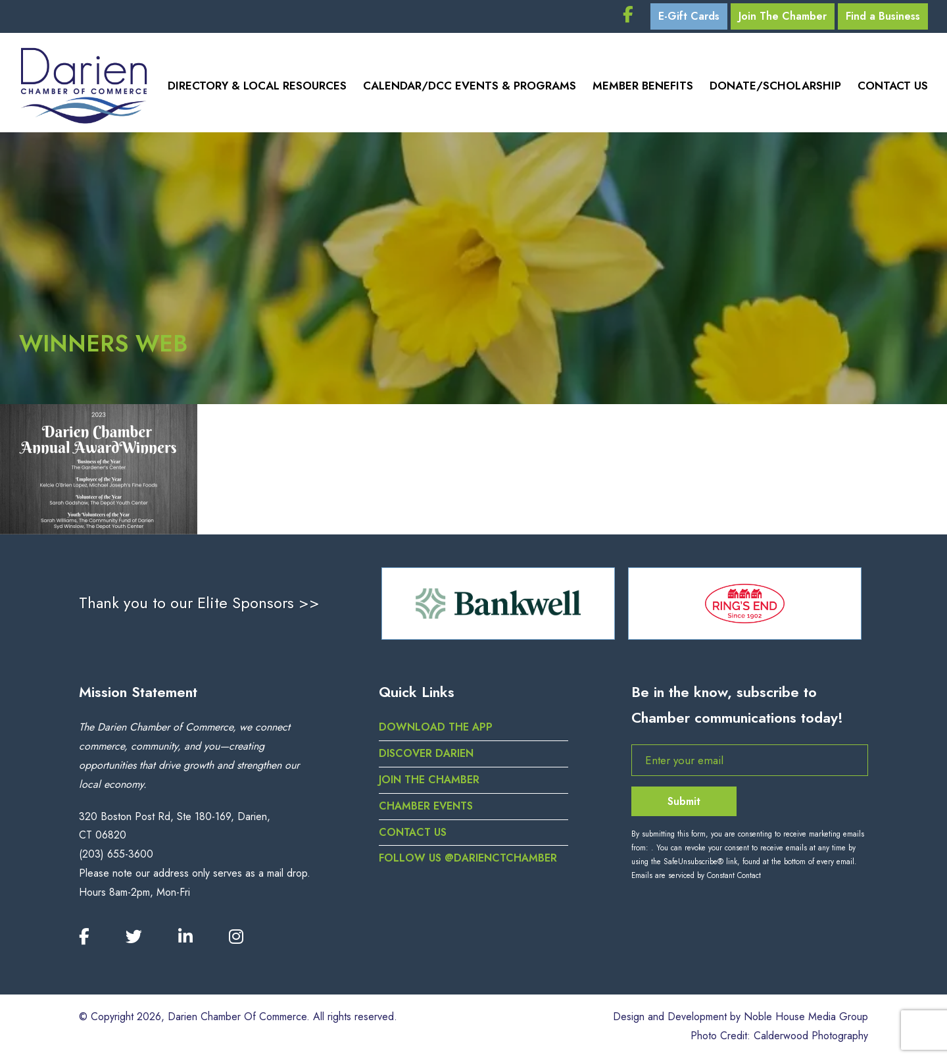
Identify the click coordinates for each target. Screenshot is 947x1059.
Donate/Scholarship (775, 85)
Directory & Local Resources (257, 85)
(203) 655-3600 (116, 854)
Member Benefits (643, 85)
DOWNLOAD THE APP (436, 727)
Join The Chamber (783, 16)
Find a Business (883, 16)
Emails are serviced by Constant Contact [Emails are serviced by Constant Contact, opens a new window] (696, 875)
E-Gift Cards (688, 16)
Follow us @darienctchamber (468, 857)
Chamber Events (426, 806)
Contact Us (893, 85)
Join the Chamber (429, 779)
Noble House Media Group (806, 1016)
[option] (498, 603)
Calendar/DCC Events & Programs (469, 85)
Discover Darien (426, 753)
